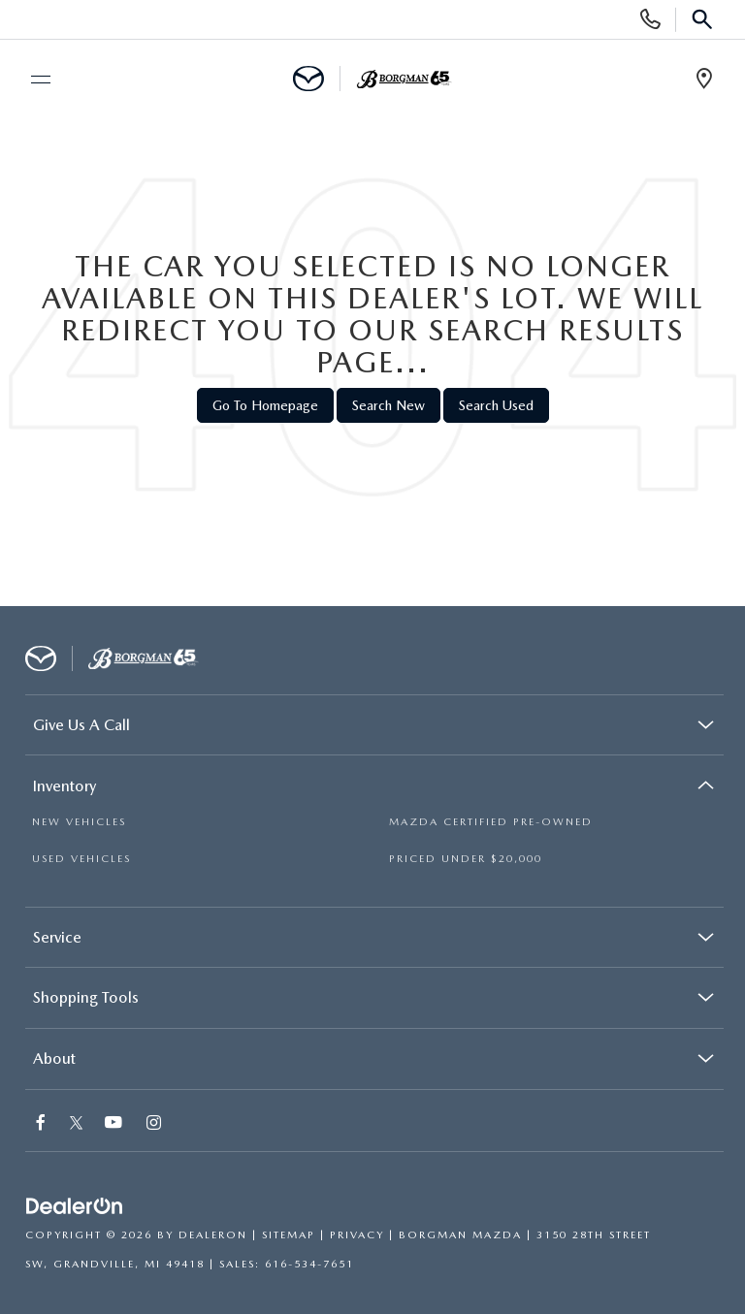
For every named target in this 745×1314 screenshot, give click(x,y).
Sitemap (288, 1235)
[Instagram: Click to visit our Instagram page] (155, 1124)
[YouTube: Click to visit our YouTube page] (114, 1124)
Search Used (496, 405)
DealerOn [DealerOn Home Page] (212, 1235)
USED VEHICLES (81, 858)
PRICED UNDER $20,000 (465, 858)
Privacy (357, 1235)
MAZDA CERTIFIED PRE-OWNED (491, 822)
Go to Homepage (265, 405)
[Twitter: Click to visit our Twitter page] (76, 1124)
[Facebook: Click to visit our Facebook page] (41, 1124)
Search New (388, 405)
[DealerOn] (74, 1207)
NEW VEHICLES (79, 822)
